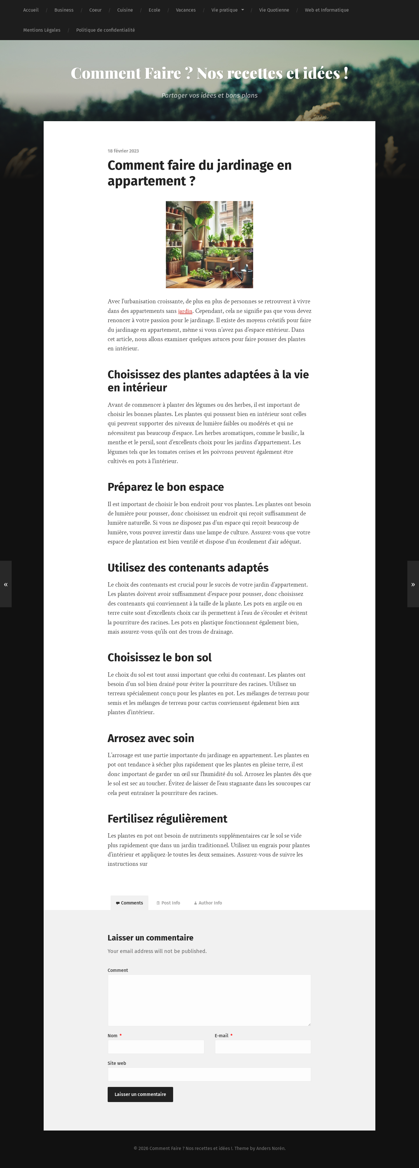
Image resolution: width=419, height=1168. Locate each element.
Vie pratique (225, 10)
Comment (118, 971)
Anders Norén (271, 1149)
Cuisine (125, 10)
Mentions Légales (42, 30)
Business (64, 10)
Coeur (95, 10)
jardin (185, 311)
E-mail (223, 1037)
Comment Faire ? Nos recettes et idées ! (209, 72)
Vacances (186, 10)
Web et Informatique (327, 10)
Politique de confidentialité (105, 30)
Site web (117, 1064)
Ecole (154, 10)
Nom (115, 1037)
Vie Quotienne (274, 10)
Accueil (31, 10)
